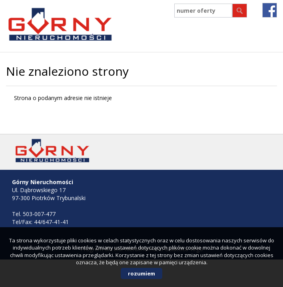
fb (269, 10)
